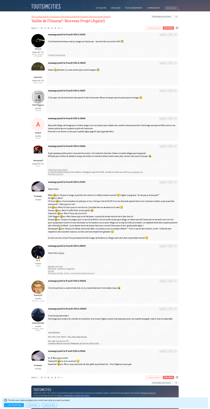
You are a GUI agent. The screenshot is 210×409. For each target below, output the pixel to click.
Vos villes (65, 16)
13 (52, 28)
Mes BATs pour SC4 (55, 174)
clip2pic (61, 253)
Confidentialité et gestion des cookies (75, 396)
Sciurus (38, 49)
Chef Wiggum (38, 105)
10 (42, 28)
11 (45, 28)
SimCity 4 (54, 16)
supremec (38, 77)
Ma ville (51, 271)
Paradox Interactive (148, 393)
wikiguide (116, 8)
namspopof (38, 160)
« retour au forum (153, 28)
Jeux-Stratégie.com (135, 172)
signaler (163, 34)
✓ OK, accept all (14, 405)
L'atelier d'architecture (56, 55)
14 (55, 28)
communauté (153, 8)
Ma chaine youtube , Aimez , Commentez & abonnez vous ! (71, 273)
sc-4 (38, 260)
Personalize (33, 405)
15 (59, 28)
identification (171, 8)
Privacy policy (49, 405)
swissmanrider (38, 323)
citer (170, 34)
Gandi (59, 396)
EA (126, 393)
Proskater (38, 196)
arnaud (38, 132)
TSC (33, 16)
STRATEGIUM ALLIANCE (58, 170)
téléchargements (133, 8)
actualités (101, 8)
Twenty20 (38, 295)
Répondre (168, 28)
